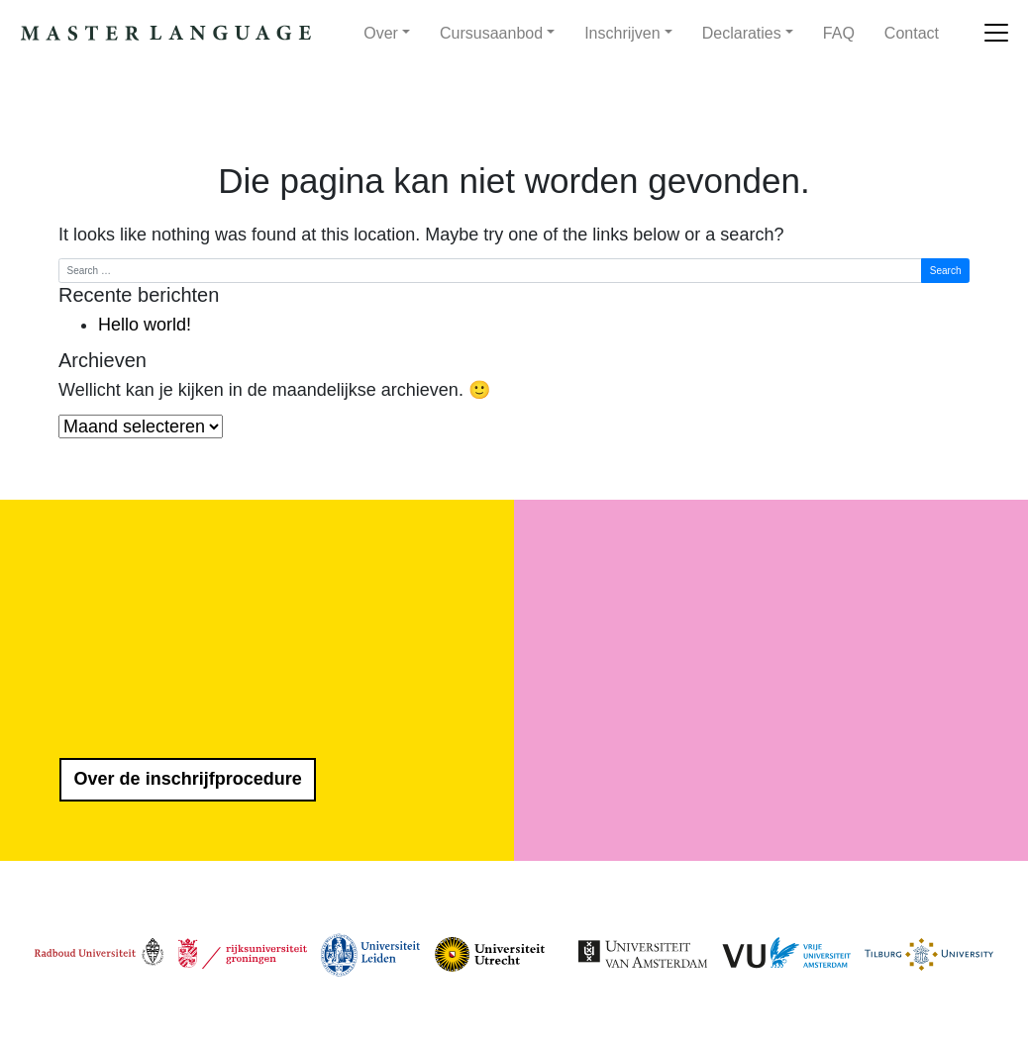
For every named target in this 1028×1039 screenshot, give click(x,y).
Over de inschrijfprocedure (188, 779)
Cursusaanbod (491, 33)
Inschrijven (622, 33)
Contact (911, 33)
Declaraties (741, 33)
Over (380, 33)
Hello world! (144, 324)
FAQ (839, 33)
